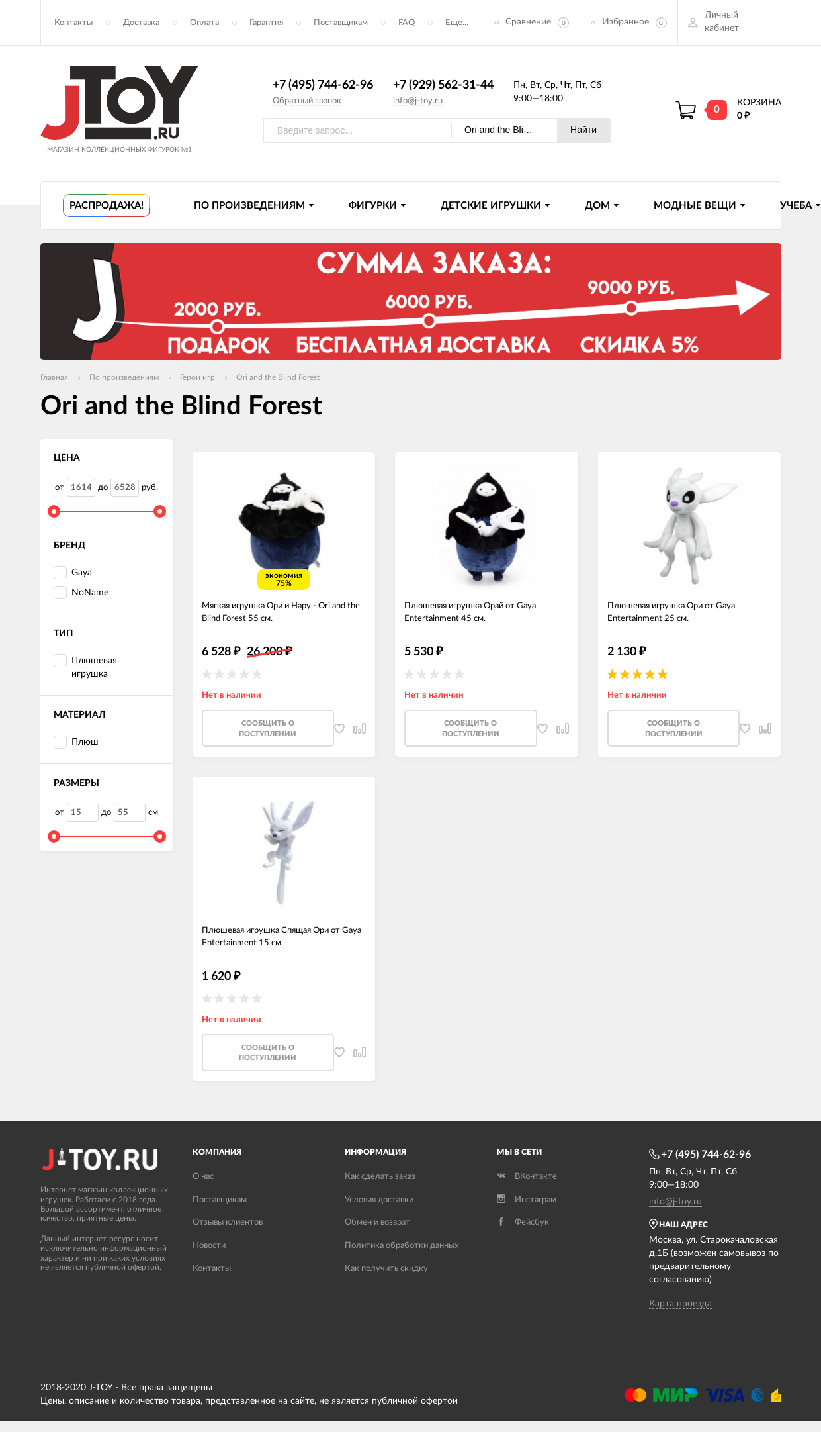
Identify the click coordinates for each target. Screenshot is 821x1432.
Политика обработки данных (401, 1263)
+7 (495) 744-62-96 (323, 88)
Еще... (456, 23)
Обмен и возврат (377, 1240)
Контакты (73, 23)
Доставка (141, 23)
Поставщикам (341, 23)
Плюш (76, 745)
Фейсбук (523, 1240)
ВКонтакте (527, 1194)
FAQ (406, 23)
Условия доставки (379, 1217)
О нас (203, 1194)
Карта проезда (680, 1321)
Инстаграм (526, 1217)
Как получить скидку (386, 1286)
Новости (209, 1263)
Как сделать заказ (380, 1194)
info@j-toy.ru (418, 103)
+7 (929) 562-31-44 (443, 88)
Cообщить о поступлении (267, 738)
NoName (81, 595)
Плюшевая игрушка (85, 669)
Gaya (73, 575)
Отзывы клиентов (228, 1240)
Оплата (204, 23)
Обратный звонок (307, 103)
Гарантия (266, 23)
